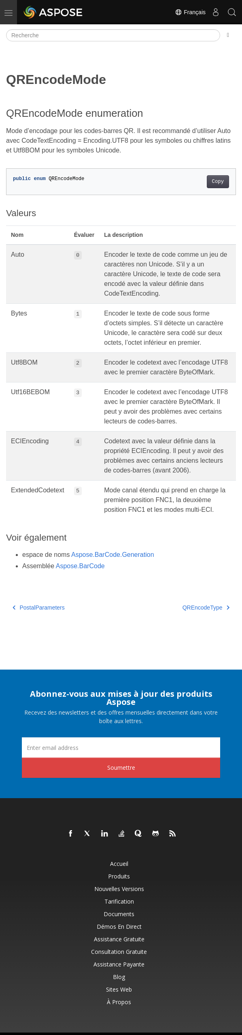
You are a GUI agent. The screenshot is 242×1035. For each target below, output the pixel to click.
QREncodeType (206, 607)
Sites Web (119, 989)
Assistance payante (118, 964)
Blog (119, 977)
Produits (119, 876)
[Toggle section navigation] (228, 35)
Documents (119, 914)
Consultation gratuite (119, 952)
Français (190, 12)
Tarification (119, 901)
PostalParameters (39, 607)
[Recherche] (113, 35)
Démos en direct (119, 926)
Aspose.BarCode (80, 566)
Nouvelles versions (119, 889)
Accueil (119, 864)
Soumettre (121, 767)
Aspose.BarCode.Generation (112, 554)
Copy (218, 182)
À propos (119, 1002)
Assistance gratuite (119, 939)
